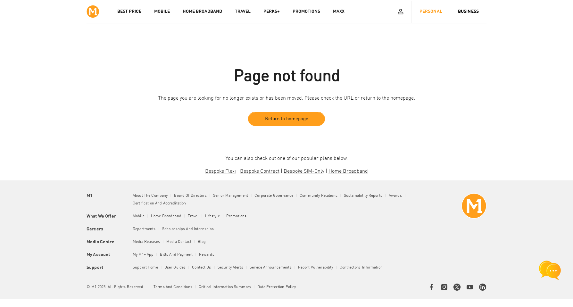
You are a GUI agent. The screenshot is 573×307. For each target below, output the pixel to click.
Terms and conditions (173, 287)
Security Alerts (230, 268)
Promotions (236, 217)
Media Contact (178, 242)
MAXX (339, 11)
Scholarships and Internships (188, 229)
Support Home (145, 268)
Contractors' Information (361, 268)
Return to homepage (286, 119)
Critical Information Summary (225, 287)
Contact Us (201, 268)
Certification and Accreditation (159, 204)
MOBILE (162, 11)
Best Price (129, 11)
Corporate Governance (273, 196)
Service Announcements (271, 268)
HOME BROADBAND (202, 11)
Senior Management (230, 196)
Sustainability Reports (363, 196)
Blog (202, 242)
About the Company (150, 196)
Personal (430, 11)
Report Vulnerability (315, 268)
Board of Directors (190, 196)
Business (468, 11)
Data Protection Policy (276, 287)
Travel (193, 217)
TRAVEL (243, 11)
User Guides (175, 268)
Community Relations (318, 196)
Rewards (206, 255)
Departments (144, 229)
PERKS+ (271, 11)
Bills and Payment (176, 255)
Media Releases (146, 242)
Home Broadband (166, 217)
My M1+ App (143, 255)
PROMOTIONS (306, 11)
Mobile (139, 217)
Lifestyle (212, 217)
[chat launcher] (550, 270)
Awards (395, 196)
